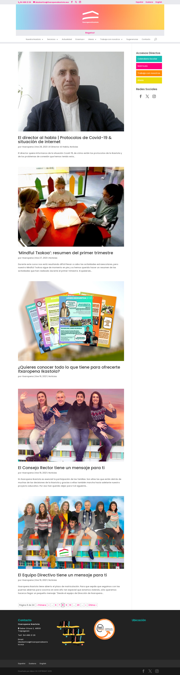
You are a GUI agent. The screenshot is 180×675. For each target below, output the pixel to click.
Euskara (149, 2)
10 (70, 605)
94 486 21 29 (29, 635)
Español (139, 2)
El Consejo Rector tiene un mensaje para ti (61, 468)
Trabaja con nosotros (110, 40)
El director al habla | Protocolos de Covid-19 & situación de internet (65, 140)
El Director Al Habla (59, 146)
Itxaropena (28, 146)
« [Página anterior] (48, 605)
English (159, 2)
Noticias (74, 146)
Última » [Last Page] (92, 605)
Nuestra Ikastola (33, 40)
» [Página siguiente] (85, 605)
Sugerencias (132, 40)
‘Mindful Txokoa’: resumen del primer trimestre (65, 253)
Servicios (51, 40)
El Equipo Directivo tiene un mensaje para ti (62, 575)
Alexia (91, 40)
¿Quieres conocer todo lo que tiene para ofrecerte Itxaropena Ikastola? (69, 369)
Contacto (146, 40)
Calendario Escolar (147, 58)
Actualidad (67, 40)
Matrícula (143, 66)
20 (78, 605)
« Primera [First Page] (41, 605)
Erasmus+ (80, 40)
